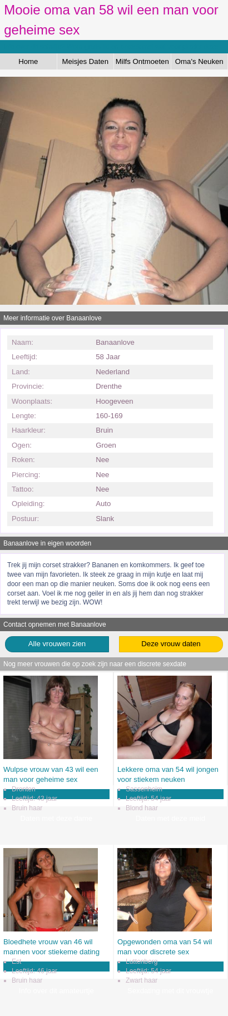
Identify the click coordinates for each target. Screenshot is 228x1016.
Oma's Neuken (199, 61)
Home (28, 61)
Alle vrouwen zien (57, 644)
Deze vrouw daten (170, 644)
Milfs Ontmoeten (142, 61)
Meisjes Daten (85, 61)
